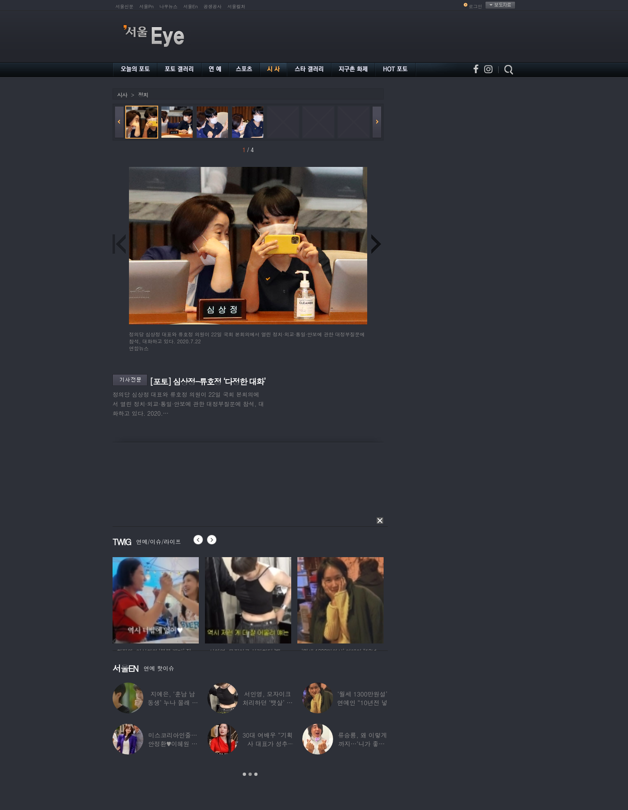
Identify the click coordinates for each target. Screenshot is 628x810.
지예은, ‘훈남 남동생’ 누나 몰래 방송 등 (172, 702)
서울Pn (146, 6)
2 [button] (250, 774)
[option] (156, 599)
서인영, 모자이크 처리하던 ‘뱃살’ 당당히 (267, 702)
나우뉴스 (168, 6)
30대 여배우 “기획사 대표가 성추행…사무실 (267, 744)
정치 (143, 95)
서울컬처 (237, 6)
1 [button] (244, 774)
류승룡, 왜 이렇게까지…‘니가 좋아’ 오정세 (362, 744)
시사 (122, 95)
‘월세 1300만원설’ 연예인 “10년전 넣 (362, 698)
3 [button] (256, 774)
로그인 (475, 6)
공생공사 (213, 6)
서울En (190, 6)
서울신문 (124, 6)
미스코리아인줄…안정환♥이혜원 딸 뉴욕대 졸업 (173, 744)
